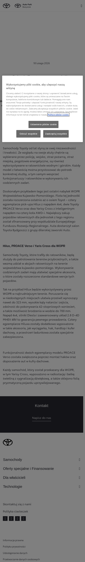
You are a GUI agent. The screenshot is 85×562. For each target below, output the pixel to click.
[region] (42, 109)
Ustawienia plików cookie (43, 124)
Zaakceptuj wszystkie (56, 133)
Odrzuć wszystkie (28, 133)
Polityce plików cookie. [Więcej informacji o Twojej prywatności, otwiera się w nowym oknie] (58, 114)
